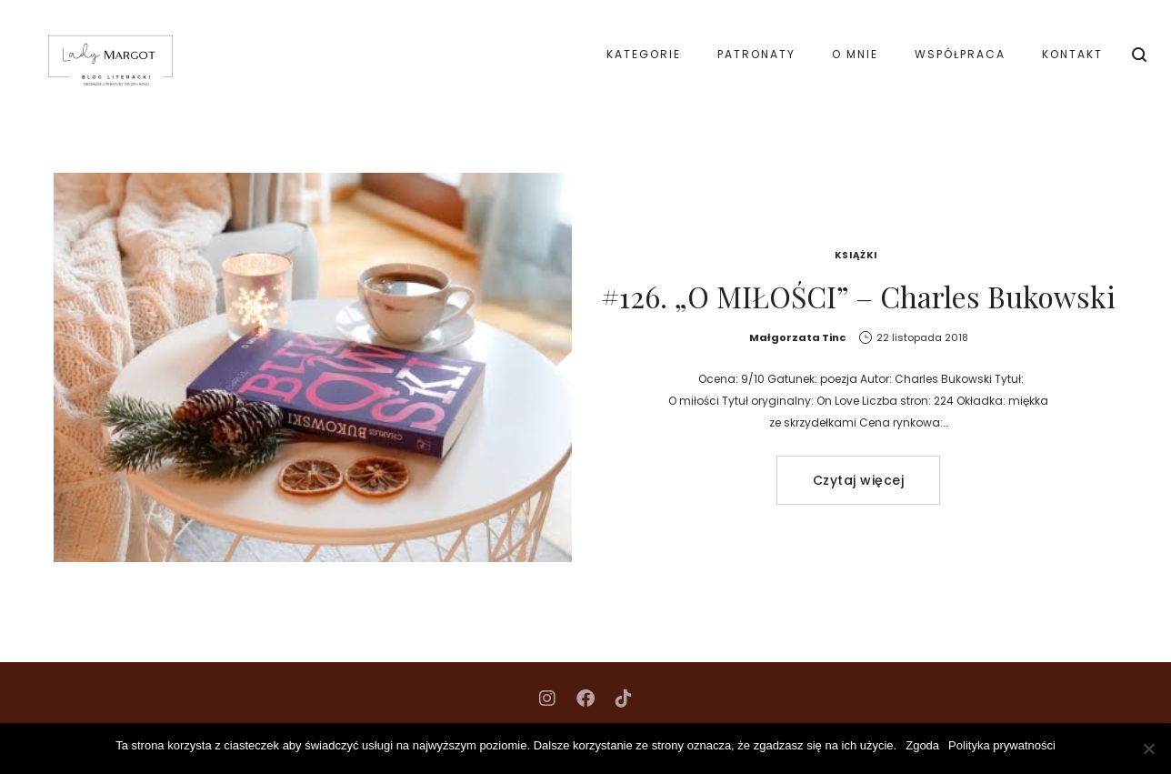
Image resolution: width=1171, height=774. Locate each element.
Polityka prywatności (1002, 745)
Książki (856, 255)
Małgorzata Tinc (797, 337)
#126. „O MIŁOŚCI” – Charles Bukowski (858, 296)
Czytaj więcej (859, 480)
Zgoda (922, 745)
